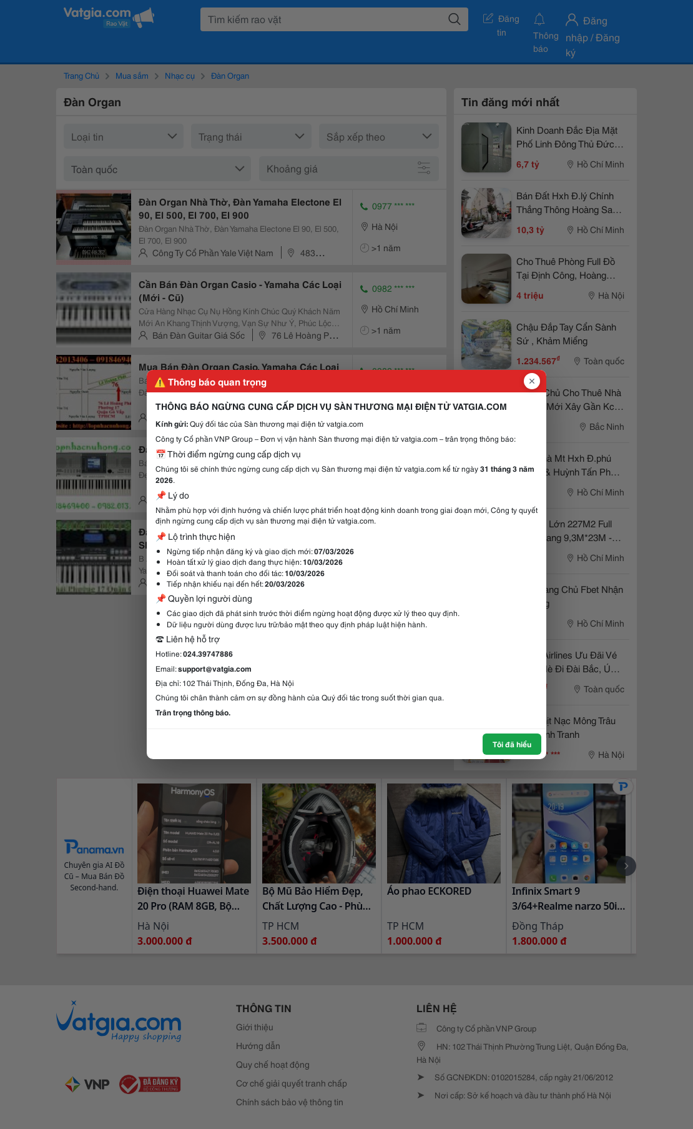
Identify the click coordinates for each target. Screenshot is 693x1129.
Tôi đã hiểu (512, 744)
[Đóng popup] (532, 381)
